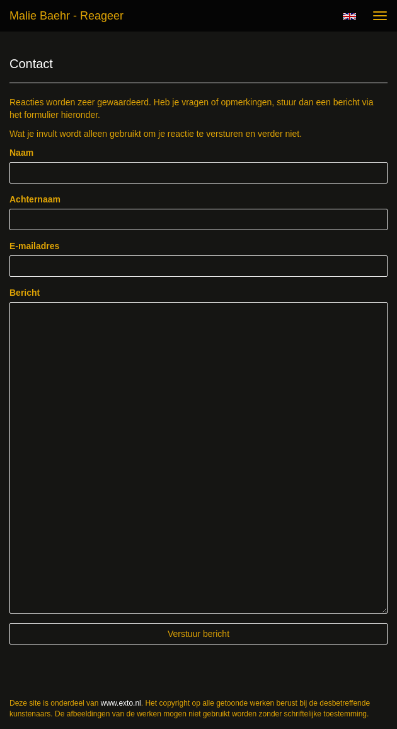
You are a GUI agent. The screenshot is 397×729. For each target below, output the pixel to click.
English (349, 16)
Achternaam (34, 199)
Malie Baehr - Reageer (66, 15)
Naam (21, 153)
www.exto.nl (121, 703)
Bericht (24, 293)
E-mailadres (34, 246)
